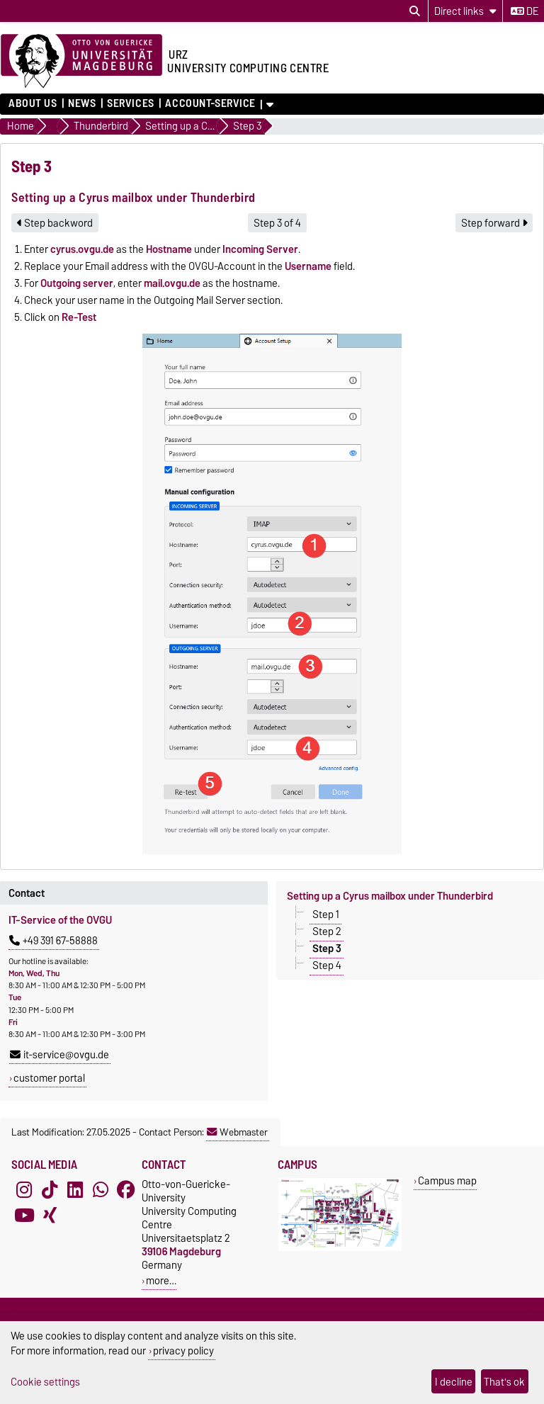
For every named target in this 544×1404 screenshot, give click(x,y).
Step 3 (326, 948)
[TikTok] (49, 1190)
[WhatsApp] (100, 1190)
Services (130, 103)
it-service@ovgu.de (59, 1054)
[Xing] (49, 1215)
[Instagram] (24, 1190)
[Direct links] (465, 11)
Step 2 (326, 931)
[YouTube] (24, 1215)
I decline (453, 1382)
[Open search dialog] (415, 11)
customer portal (49, 1078)
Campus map (447, 1180)
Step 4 (326, 965)
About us (32, 103)
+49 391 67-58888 (53, 940)
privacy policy (183, 1350)
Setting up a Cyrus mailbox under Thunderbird (390, 896)
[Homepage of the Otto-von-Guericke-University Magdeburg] (81, 61)
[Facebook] (126, 1190)
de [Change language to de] (524, 11)
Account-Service (210, 103)
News (82, 103)
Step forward (494, 223)
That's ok (504, 1382)
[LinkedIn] (75, 1190)
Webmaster (237, 1131)
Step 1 (325, 914)
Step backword (55, 223)
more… (161, 1280)
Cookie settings (45, 1382)
